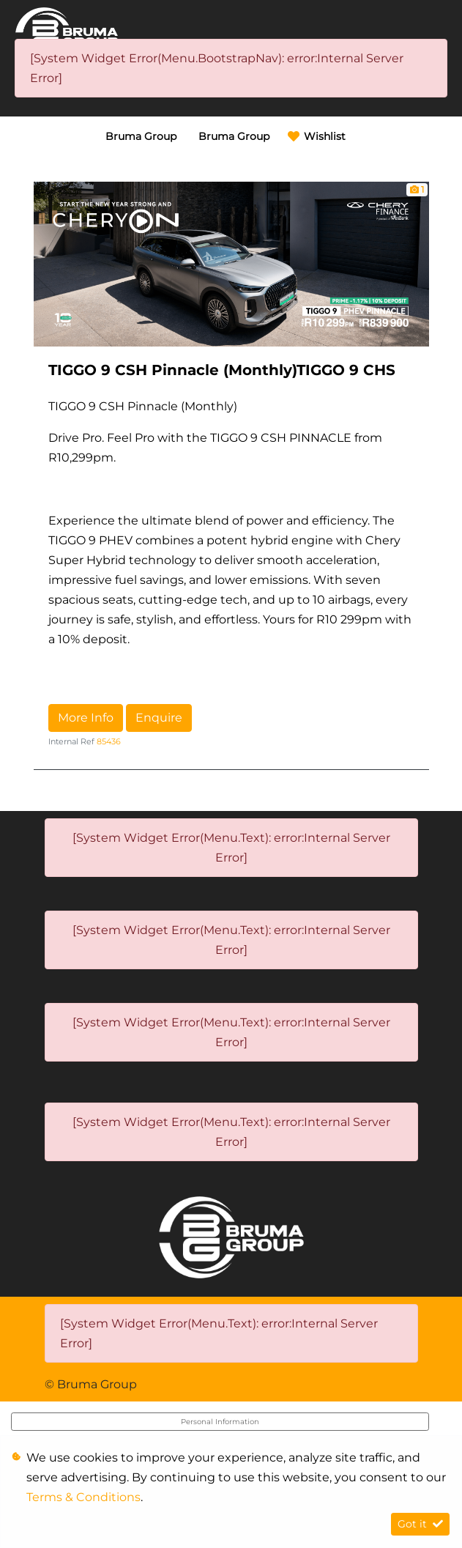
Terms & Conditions (83, 1497)
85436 (109, 741)
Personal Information (220, 1421)
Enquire (158, 718)
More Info (85, 718)
